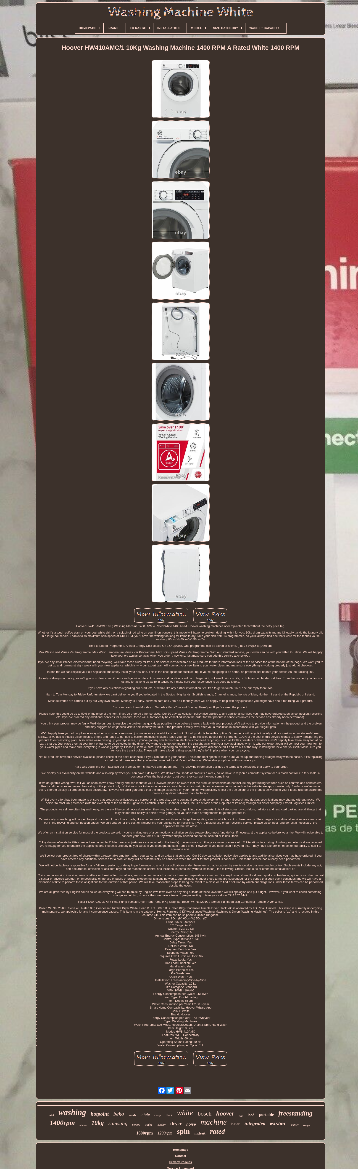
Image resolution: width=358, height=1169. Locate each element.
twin (241, 1115)
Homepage (180, 1149)
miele (145, 1114)
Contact (180, 1156)
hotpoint (100, 1114)
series (136, 1124)
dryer (176, 1123)
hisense (83, 1125)
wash (132, 1115)
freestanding (295, 1113)
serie (148, 1124)
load (251, 1115)
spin (183, 1131)
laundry (161, 1124)
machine (213, 1122)
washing (72, 1112)
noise (191, 1124)
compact (307, 1125)
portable (266, 1114)
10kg (97, 1122)
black (169, 1115)
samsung (117, 1123)
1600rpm (144, 1133)
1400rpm (62, 1122)
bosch (205, 1113)
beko (118, 1114)
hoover (225, 1113)
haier (235, 1124)
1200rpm (165, 1133)
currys (157, 1115)
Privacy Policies (180, 1162)
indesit (200, 1133)
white (185, 1113)
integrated (255, 1123)
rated (217, 1131)
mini (51, 1115)
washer (278, 1123)
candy (294, 1124)
